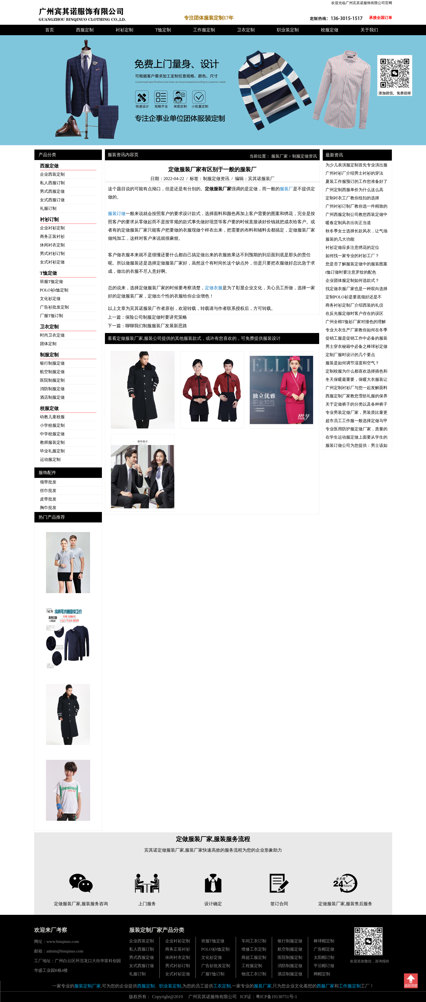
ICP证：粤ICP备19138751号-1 (268, 996)
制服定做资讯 (304, 156)
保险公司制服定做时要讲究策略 (156, 317)
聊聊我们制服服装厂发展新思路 (156, 325)
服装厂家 (279, 156)
